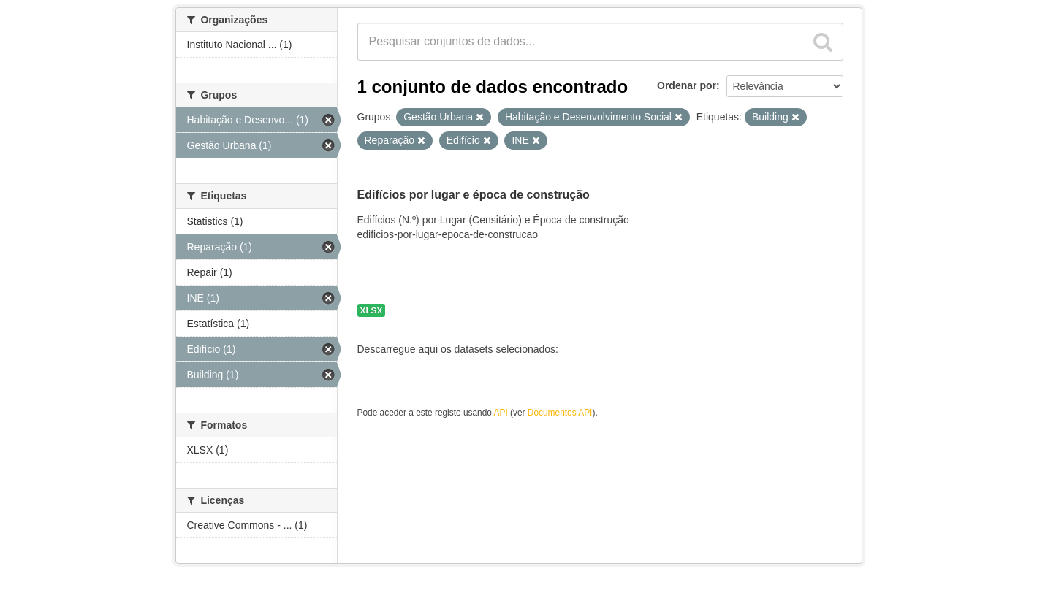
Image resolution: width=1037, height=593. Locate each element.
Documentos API (560, 413)
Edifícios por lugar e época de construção (473, 194)
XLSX (371, 310)
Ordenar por (686, 85)
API (501, 413)
